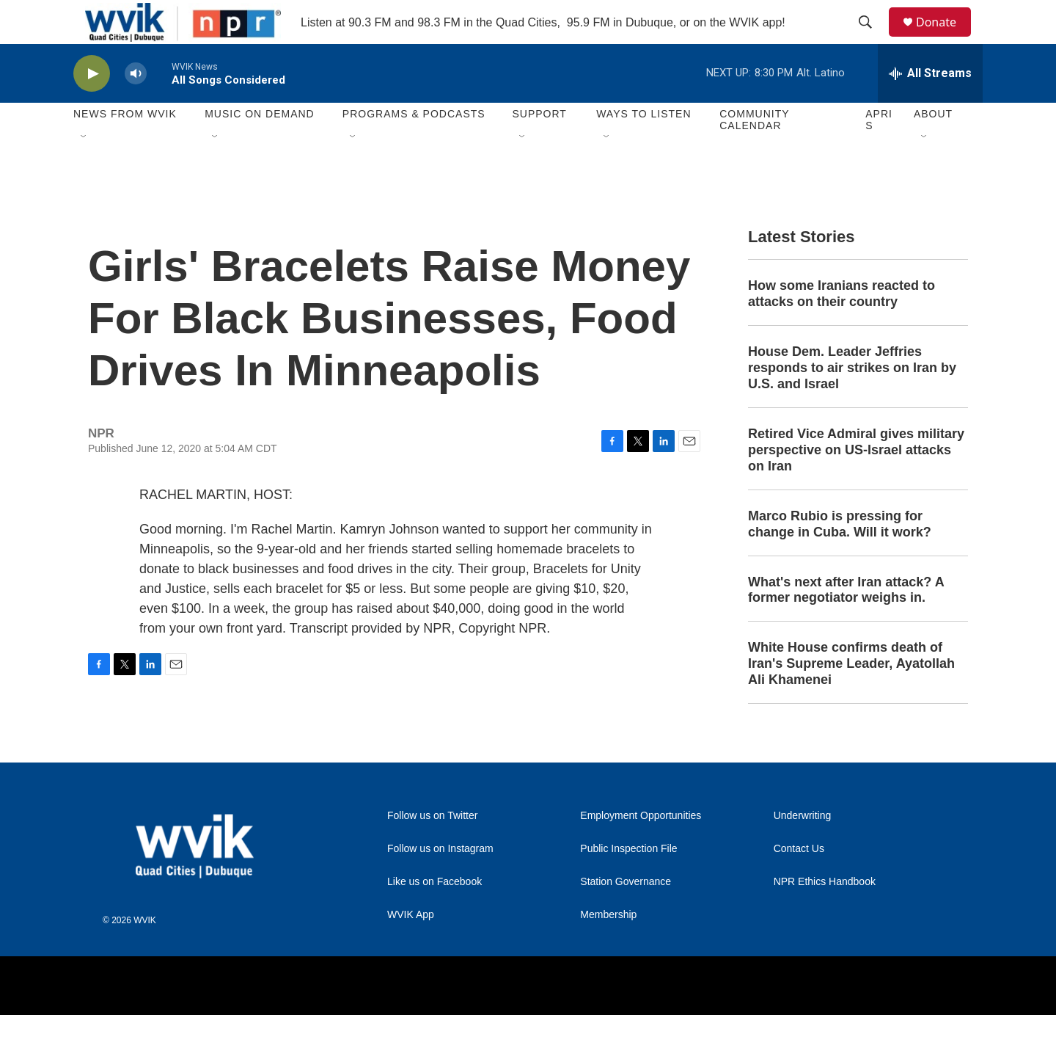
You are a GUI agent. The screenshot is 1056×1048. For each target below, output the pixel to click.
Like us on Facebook (434, 914)
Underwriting (803, 848)
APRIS (878, 152)
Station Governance (625, 914)
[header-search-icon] (872, 39)
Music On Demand (260, 147)
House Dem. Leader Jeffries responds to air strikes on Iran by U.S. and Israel (852, 400)
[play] (91, 106)
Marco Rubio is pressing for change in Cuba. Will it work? (839, 557)
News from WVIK (125, 147)
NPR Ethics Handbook (825, 914)
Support (539, 147)
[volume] (135, 106)
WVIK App (410, 947)
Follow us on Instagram (440, 881)
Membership (608, 947)
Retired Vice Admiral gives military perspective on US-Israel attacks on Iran (856, 482)
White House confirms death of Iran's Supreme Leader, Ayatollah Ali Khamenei (851, 696)
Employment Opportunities (640, 848)
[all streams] (930, 106)
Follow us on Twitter (432, 848)
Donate (945, 38)
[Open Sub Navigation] (84, 170)
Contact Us (799, 881)
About (933, 147)
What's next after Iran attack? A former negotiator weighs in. (846, 623)
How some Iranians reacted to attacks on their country (841, 326)
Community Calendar (754, 152)
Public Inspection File (628, 881)
